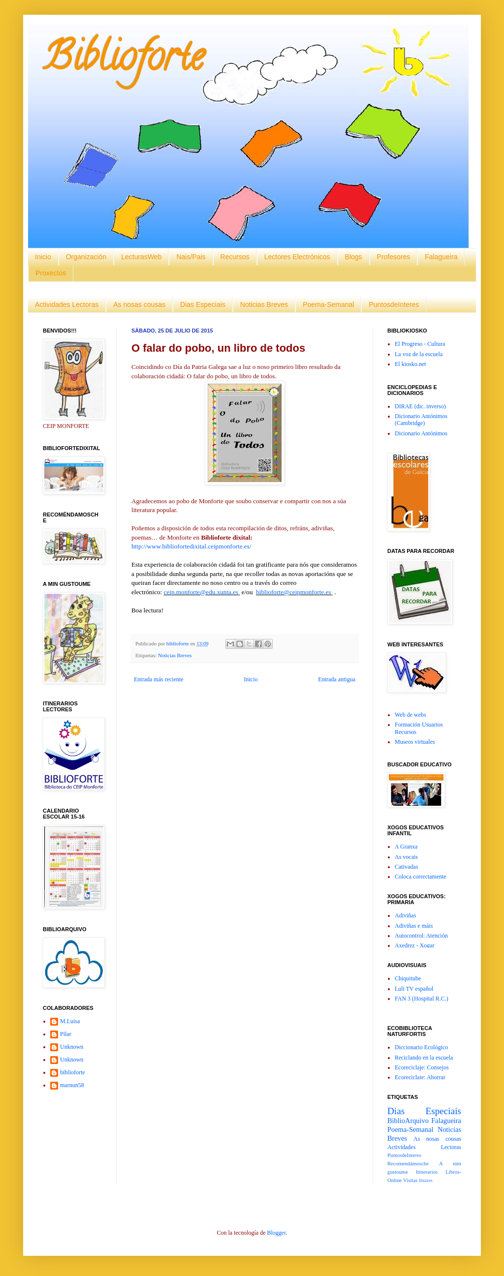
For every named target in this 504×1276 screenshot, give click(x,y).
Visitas (410, 1180)
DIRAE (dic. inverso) (420, 406)
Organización (86, 257)
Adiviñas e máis (414, 925)
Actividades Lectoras (66, 304)
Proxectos (50, 273)
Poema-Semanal (328, 304)
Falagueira (441, 257)
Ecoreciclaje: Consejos (422, 1067)
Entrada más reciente (159, 679)
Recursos (235, 257)
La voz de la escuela (418, 354)
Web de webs (410, 714)
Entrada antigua (336, 679)
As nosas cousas (139, 304)
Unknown (71, 1046)
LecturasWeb (141, 257)
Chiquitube (408, 978)
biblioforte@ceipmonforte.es (293, 592)
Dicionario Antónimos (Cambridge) (421, 419)
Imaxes (426, 1180)
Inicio (43, 257)
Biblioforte (123, 60)
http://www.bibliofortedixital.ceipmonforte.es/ (191, 546)
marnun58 (72, 1085)
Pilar (65, 1034)
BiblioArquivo (408, 1120)
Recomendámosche (408, 1163)
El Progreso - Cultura (420, 343)
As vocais (406, 856)
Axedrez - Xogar (415, 945)
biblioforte (72, 1072)
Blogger (276, 1232)
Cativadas (406, 866)
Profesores (393, 257)
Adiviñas (405, 915)
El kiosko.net (410, 364)
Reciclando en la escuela (424, 1057)
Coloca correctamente (420, 876)
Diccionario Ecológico (421, 1047)
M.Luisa (70, 1021)
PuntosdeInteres (394, 304)
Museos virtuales (415, 741)
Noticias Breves (264, 304)
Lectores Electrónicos (297, 257)
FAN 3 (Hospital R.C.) (421, 998)
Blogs (353, 257)
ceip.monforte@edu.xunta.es (201, 592)
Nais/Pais (190, 257)
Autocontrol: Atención (421, 935)
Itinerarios (427, 1172)
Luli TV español (414, 988)
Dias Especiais (202, 304)
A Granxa (406, 846)
